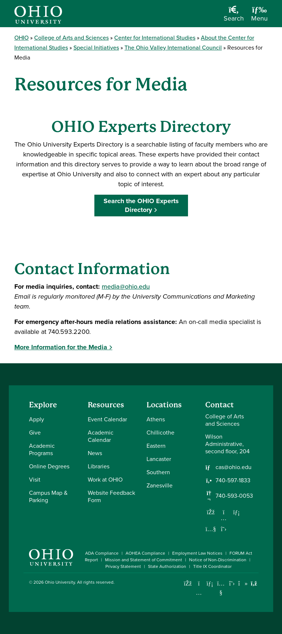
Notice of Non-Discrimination (217, 559)
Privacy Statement (123, 566)
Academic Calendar (100, 436)
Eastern (156, 446)
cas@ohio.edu (234, 467)
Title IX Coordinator (212, 566)
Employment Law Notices (197, 553)
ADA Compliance (102, 553)
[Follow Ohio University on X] (231, 583)
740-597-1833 (233, 480)
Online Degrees (49, 466)
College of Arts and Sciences (71, 37)
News (95, 453)
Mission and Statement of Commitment (143, 559)
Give (35, 432)
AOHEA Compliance (145, 553)
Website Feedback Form (111, 496)
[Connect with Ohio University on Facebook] (187, 583)
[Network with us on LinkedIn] (236, 512)
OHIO (21, 37)
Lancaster (159, 459)
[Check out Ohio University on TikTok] (242, 583)
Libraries (98, 466)
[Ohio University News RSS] (253, 583)
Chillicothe (160, 432)
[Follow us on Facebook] (210, 512)
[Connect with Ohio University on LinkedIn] (209, 583)
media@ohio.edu (126, 286)
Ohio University (60, 582)
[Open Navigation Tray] (259, 16)
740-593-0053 (234, 496)
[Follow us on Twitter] (223, 528)
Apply (36, 419)
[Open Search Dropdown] (234, 16)
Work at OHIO (105, 479)
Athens (156, 419)
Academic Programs (42, 449)
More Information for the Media (60, 347)
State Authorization (167, 566)
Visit (34, 479)
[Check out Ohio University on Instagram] (198, 592)
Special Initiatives (96, 47)
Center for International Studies (154, 37)
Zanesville (160, 485)
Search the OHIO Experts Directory (141, 205)
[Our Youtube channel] (210, 528)
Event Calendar (107, 419)
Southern (158, 472)
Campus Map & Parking (48, 496)
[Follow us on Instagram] (223, 517)
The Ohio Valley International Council (173, 47)
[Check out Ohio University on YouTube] (220, 587)
